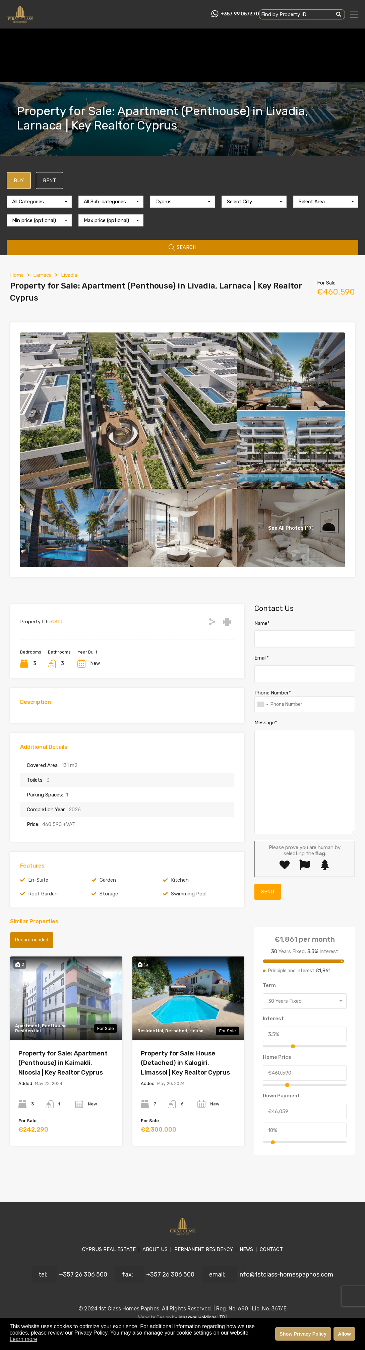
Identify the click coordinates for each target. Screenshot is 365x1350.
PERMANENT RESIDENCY (203, 1249)
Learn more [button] (23, 1339)
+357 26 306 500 (83, 1274)
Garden (108, 880)
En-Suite (38, 880)
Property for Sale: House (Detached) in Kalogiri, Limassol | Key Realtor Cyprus (185, 1062)
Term (269, 985)
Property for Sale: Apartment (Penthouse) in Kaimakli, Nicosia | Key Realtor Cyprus (63, 1062)
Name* (262, 623)
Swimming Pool (188, 894)
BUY (19, 180)
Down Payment (281, 1096)
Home (17, 275)
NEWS (246, 1249)
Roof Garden (43, 894)
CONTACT (271, 1249)
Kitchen (180, 880)
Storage (109, 894)
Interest (273, 1019)
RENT (49, 180)
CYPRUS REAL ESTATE (109, 1249)
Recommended (31, 940)
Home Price (277, 1057)
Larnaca (42, 275)
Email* (261, 658)
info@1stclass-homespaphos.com (285, 1274)
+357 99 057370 (240, 14)
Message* (265, 723)
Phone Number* (272, 693)
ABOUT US (155, 1249)
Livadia (69, 275)
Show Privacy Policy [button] (303, 1334)
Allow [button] (344, 1334)
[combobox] (39, 202)
